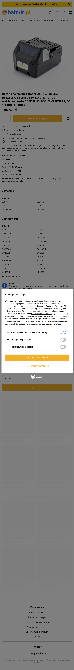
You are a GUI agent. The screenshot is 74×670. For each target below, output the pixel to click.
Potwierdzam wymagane (37, 366)
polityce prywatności (13, 311)
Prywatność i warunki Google (43, 313)
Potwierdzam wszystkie (37, 357)
